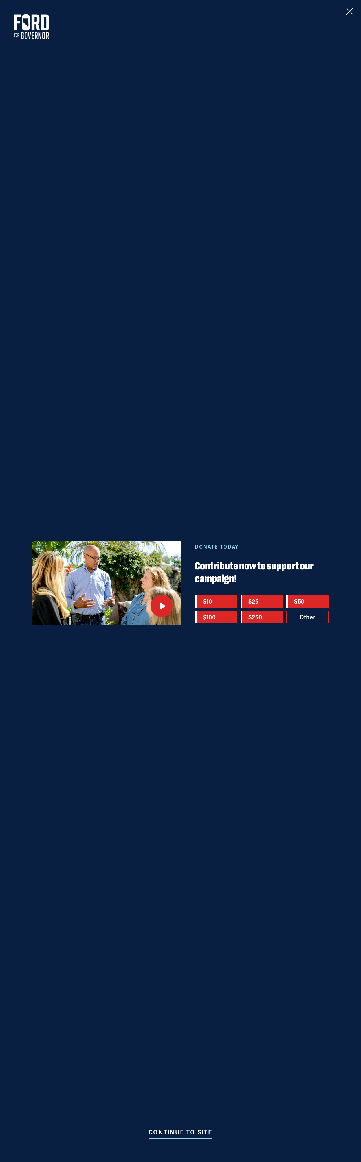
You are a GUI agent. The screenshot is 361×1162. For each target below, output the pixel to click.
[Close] (349, 11)
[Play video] (162, 606)
